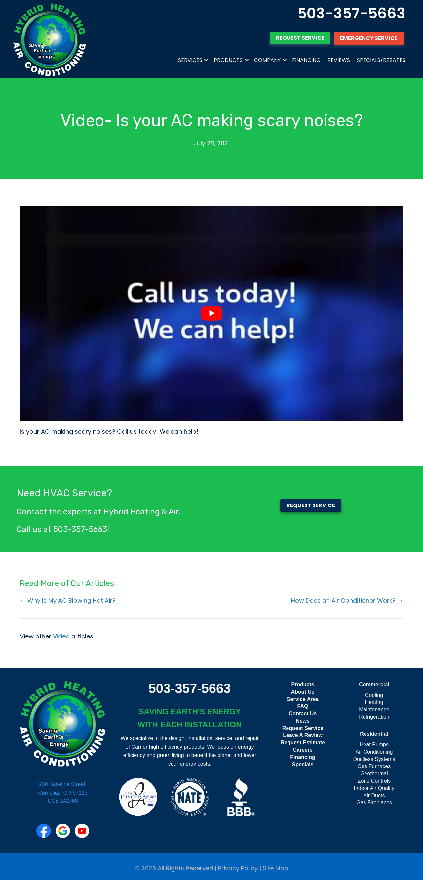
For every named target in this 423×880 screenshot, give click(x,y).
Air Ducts (374, 795)
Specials (303, 764)
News (303, 721)
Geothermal (374, 773)
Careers (303, 750)
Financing (306, 60)
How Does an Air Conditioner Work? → (347, 600)
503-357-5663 (351, 13)
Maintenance (374, 709)
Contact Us (303, 713)
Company (267, 60)
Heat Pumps (374, 744)
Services (190, 60)
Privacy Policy (238, 868)
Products (228, 60)
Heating (374, 702)
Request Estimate (303, 742)
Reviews (338, 60)
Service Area (303, 699)
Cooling (374, 695)
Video (61, 636)
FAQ (302, 706)
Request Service (303, 728)
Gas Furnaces (374, 766)
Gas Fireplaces (374, 802)
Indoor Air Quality (374, 788)
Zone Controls (374, 781)
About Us (302, 692)
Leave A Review (303, 735)
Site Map (275, 868)
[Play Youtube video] (211, 313)
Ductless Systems (374, 759)
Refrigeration (374, 717)
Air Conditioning (374, 752)
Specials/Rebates (381, 60)
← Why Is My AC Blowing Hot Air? (68, 600)
